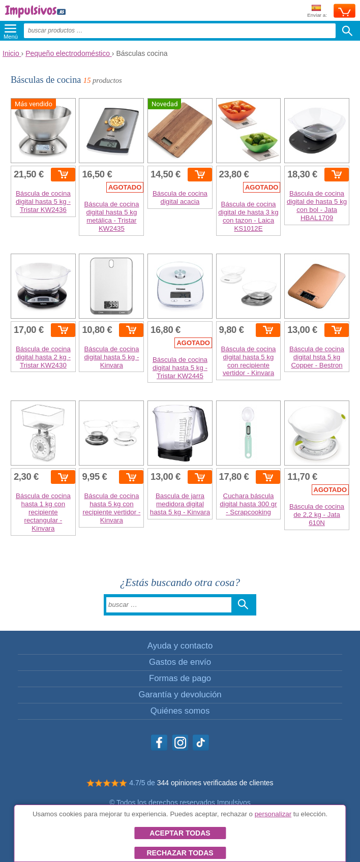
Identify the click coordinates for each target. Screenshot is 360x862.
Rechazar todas (179, 853)
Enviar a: (317, 11)
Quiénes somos (180, 711)
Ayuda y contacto (180, 646)
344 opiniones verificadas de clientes (215, 783)
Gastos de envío (180, 662)
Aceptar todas (179, 833)
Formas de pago (180, 678)
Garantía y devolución (179, 694)
